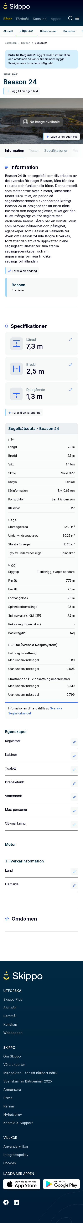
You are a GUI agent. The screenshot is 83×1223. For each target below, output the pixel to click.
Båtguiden (26, 30)
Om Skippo (12, 1056)
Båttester (69, 31)
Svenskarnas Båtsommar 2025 (27, 1081)
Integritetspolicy (15, 1155)
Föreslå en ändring (22, 270)
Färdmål (22, 19)
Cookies (9, 1163)
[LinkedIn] (16, 1203)
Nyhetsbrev (12, 1114)
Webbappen (12, 1033)
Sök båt (9, 1008)
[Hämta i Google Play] (61, 1184)
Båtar (7, 19)
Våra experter (14, 1065)
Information (14, 150)
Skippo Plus (12, 999)
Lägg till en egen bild (22, 91)
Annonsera (12, 1089)
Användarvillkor (15, 1146)
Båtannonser (48, 31)
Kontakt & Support (18, 1123)
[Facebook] (6, 1203)
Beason (25, 42)
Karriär (8, 1106)
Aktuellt (8, 31)
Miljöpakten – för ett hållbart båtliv (30, 1073)
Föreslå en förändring (24, 412)
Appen (56, 19)
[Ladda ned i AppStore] (21, 1184)
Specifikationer (56, 150)
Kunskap (40, 19)
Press (7, 1098)
